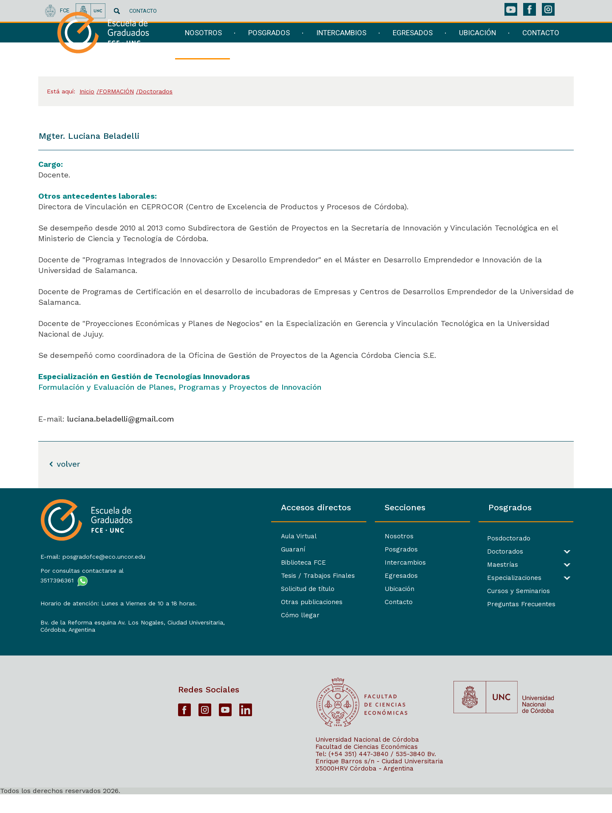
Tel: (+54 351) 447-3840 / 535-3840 (370, 772)
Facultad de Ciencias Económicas (366, 765)
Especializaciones (482, 578)
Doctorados (473, 551)
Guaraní (196, 549)
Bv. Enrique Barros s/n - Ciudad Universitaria (379, 775)
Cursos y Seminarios (486, 591)
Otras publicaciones (215, 602)
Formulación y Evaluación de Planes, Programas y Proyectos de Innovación (179, 387)
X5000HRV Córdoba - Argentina (364, 786)
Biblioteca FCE (206, 562)
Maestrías (470, 564)
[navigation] (367, 49)
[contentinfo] (306, 650)
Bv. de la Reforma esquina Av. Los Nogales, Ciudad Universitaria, (101, 629)
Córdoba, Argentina (66, 640)
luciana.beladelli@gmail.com (120, 418)
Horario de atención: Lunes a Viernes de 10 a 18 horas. (100, 603)
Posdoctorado (476, 538)
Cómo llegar (203, 615)
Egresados (336, 576)
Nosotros (334, 536)
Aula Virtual (202, 536)
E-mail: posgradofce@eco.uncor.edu (91, 552)
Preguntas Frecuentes (489, 604)
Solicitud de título (211, 589)
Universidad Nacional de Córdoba (367, 758)
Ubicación (335, 589)
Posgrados (336, 549)
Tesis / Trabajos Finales (221, 576)
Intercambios (340, 562)
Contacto (334, 602)
